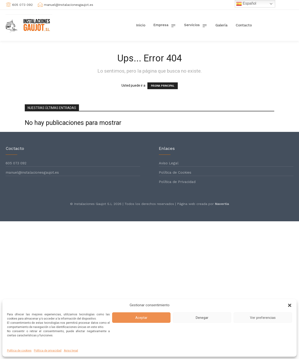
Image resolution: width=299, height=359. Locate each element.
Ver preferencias (263, 318)
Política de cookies (19, 350)
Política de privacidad (47, 350)
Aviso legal (71, 350)
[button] (289, 305)
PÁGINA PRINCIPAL (162, 85)
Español (246, 4)
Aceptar (141, 318)
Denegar (202, 318)
